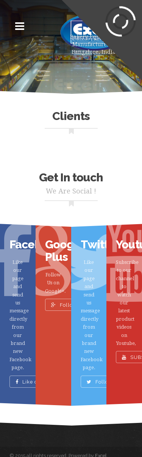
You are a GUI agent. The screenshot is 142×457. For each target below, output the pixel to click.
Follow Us (68, 305)
